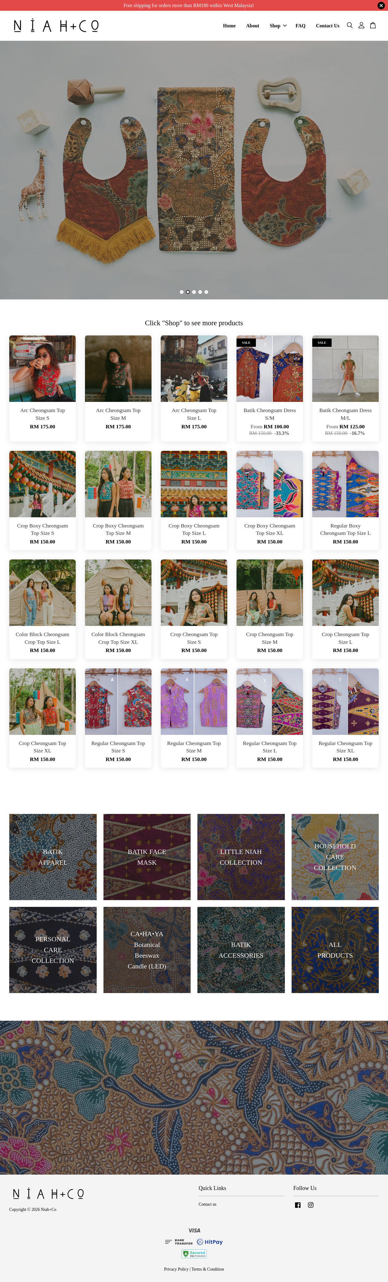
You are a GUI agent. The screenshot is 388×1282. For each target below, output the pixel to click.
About (252, 25)
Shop (278, 25)
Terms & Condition (208, 1269)
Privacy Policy (176, 1269)
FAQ (301, 25)
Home (229, 25)
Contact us (207, 1204)
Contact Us (327, 25)
